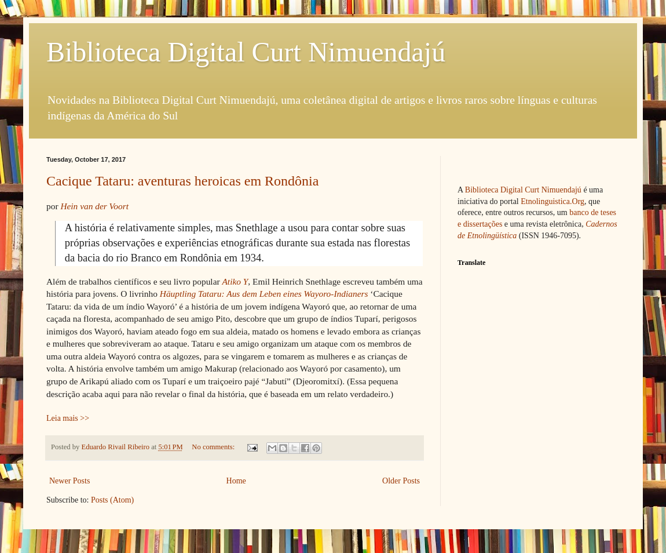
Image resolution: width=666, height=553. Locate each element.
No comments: (214, 447)
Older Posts (401, 480)
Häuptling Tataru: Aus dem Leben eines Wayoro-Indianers (264, 294)
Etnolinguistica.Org (552, 201)
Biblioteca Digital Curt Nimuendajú (245, 52)
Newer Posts (69, 480)
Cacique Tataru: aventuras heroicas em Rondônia (182, 180)
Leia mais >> (67, 418)
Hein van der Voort (94, 206)
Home (236, 480)
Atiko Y (235, 281)
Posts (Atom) (112, 500)
